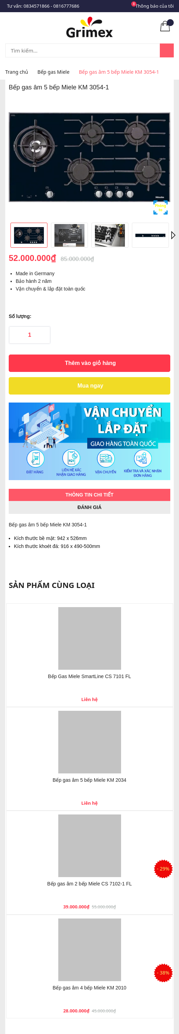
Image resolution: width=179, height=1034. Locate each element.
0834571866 (37, 6)
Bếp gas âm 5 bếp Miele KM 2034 (89, 780)
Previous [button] (17, 235)
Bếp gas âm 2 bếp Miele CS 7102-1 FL (89, 883)
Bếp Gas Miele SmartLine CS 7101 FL (89, 676)
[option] (89, 157)
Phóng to (160, 207)
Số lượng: (20, 316)
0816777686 (66, 6)
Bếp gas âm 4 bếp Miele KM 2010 (89, 988)
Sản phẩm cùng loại (52, 585)
